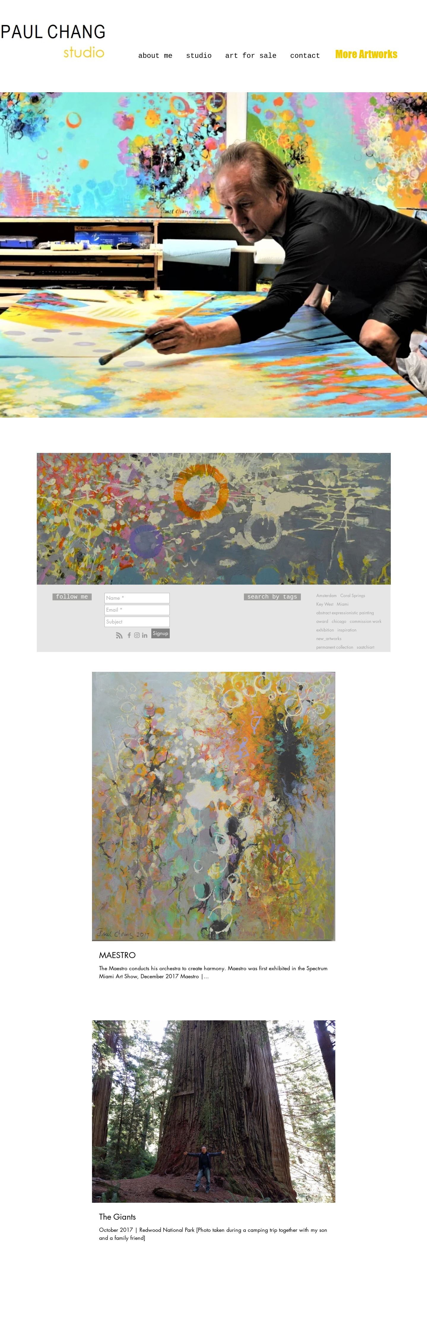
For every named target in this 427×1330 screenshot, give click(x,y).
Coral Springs (352, 595)
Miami (343, 604)
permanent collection (334, 647)
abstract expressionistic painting (345, 612)
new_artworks (329, 638)
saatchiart (365, 647)
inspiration (346, 629)
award (322, 621)
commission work (366, 621)
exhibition (325, 629)
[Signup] (160, 633)
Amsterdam (326, 595)
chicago (339, 621)
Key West (324, 604)
